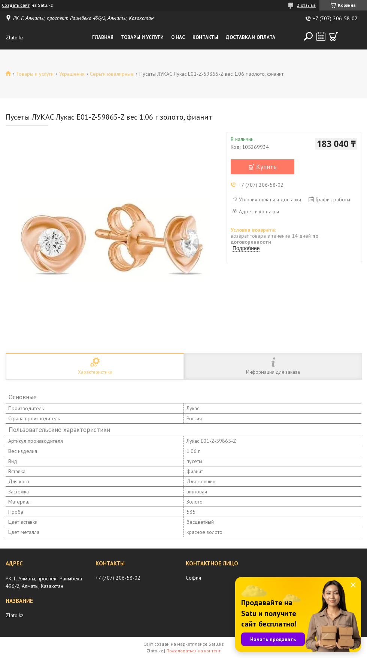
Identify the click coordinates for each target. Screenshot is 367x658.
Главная (102, 37)
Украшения (72, 74)
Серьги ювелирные (112, 74)
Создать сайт (16, 5)
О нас (178, 37)
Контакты (205, 37)
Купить (266, 167)
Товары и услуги (142, 37)
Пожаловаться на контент (193, 651)
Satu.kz (216, 644)
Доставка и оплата (250, 37)
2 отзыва (306, 5)
